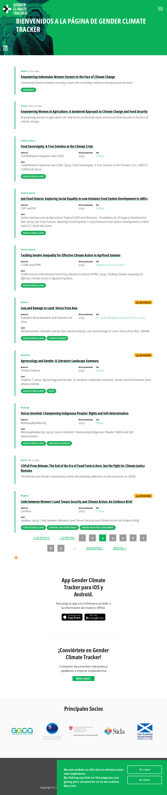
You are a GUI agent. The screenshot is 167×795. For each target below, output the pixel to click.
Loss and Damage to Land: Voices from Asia (49, 308)
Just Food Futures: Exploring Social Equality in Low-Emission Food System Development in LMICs (84, 198)
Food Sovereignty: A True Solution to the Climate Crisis (57, 146)
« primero (41, 537)
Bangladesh (115, 318)
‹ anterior (67, 537)
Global (100, 156)
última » (119, 547)
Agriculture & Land (33, 176)
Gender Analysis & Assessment (97, 527)
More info (70, 787)
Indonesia (28, 90)
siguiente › (94, 547)
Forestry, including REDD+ (63, 527)
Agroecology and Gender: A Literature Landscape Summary (60, 360)
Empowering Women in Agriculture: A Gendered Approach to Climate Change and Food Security (84, 111)
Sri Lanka (101, 318)
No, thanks (144, 781)
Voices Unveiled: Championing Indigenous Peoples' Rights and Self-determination (74, 413)
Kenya (112, 265)
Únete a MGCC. (83, 678)
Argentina (102, 265)
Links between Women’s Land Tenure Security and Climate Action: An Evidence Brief (76, 501)
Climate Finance (57, 338)
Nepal (126, 318)
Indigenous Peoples (59, 443)
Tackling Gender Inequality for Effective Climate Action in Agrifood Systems (70, 255)
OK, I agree (144, 771)
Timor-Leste (138, 318)
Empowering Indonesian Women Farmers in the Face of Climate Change (68, 76)
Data (51, 391)
